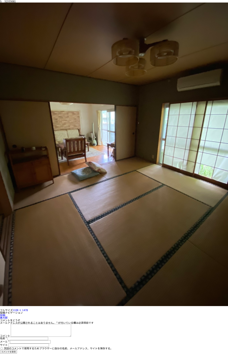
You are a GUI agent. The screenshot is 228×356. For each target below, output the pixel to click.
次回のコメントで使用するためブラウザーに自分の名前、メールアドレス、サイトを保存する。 (58, 351)
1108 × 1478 (20, 310)
